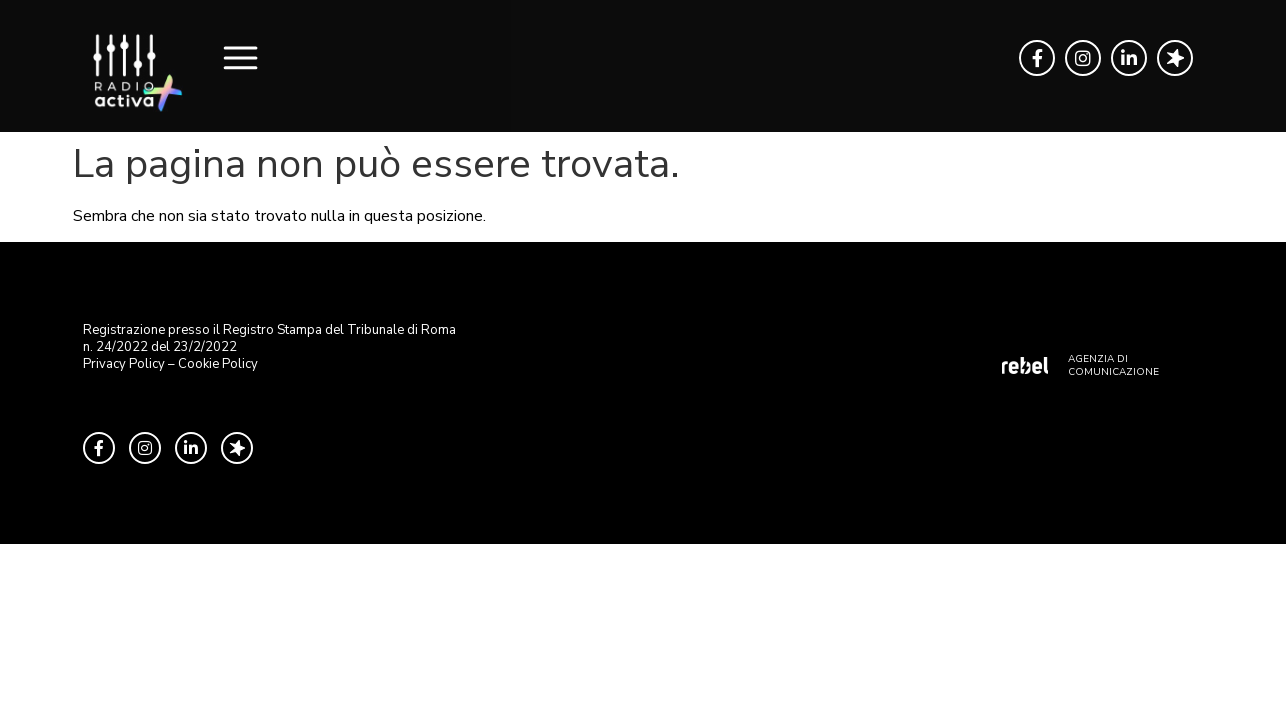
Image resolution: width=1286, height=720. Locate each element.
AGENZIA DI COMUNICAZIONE (1113, 365)
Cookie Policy (218, 364)
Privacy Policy (124, 364)
